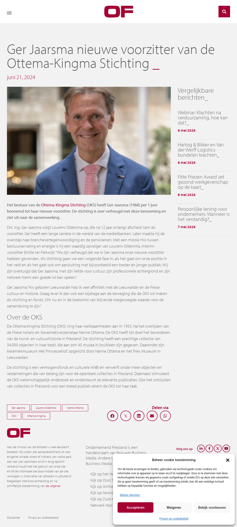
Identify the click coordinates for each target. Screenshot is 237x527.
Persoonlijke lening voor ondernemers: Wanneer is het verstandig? (204, 214)
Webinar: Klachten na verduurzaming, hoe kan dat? (203, 117)
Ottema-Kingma (36, 416)
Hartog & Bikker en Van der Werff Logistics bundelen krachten (201, 149)
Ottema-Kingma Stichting (63, 205)
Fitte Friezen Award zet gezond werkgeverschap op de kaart (203, 182)
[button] (227, 460)
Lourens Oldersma (46, 407)
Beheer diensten (130, 495)
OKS (14, 416)
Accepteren (135, 507)
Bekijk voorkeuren (212, 507)
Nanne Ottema (75, 407)
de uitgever (53, 486)
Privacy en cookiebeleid (173, 518)
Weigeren (174, 507)
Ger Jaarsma (18, 407)
